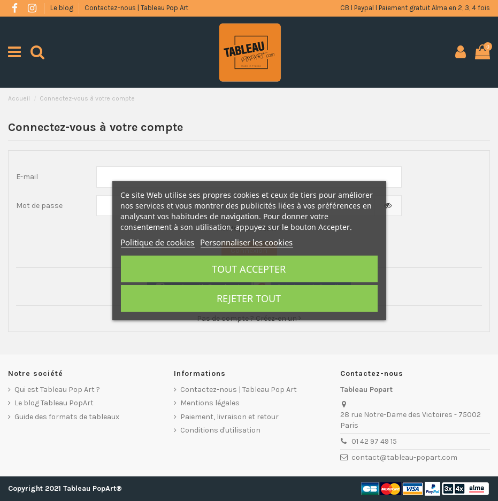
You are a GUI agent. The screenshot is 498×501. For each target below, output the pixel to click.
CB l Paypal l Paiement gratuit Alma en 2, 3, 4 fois (415, 8)
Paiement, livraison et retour (229, 416)
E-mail (27, 176)
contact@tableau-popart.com (404, 457)
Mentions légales (210, 402)
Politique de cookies (157, 242)
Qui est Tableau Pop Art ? (57, 389)
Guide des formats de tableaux (66, 416)
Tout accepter (249, 269)
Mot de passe (39, 205)
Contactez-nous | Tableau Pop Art (136, 8)
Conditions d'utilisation (220, 430)
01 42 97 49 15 (374, 441)
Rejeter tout (249, 298)
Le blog (62, 8)
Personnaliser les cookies (246, 242)
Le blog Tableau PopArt (54, 402)
